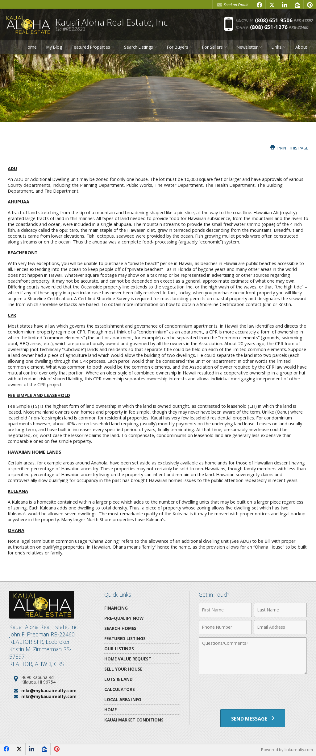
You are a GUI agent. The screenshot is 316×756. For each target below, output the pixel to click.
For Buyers (177, 47)
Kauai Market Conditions (134, 720)
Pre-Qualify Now (123, 618)
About (301, 47)
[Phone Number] (225, 627)
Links (276, 47)
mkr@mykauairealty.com (49, 690)
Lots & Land (118, 679)
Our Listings (119, 649)
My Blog (54, 47)
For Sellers (212, 47)
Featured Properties (91, 47)
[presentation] (253, 692)
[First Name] (225, 610)
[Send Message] (252, 718)
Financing (116, 608)
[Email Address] (280, 627)
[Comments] (253, 655)
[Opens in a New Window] (259, 4)
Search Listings (138, 47)
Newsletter (247, 47)
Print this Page (289, 148)
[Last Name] (280, 610)
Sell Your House (123, 669)
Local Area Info (122, 699)
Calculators (119, 689)
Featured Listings (125, 638)
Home (31, 47)
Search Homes (120, 628)
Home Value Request (127, 659)
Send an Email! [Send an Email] (232, 4)
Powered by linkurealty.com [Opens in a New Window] (287, 750)
